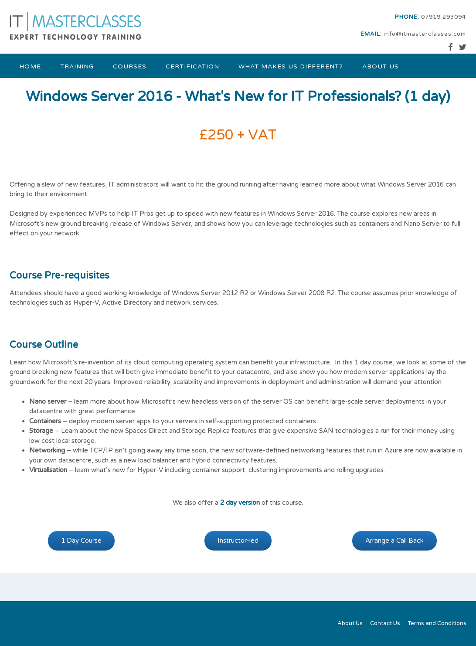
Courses (129, 66)
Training (77, 66)
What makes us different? (290, 66)
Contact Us (385, 623)
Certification (192, 66)
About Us (380, 66)
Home (30, 66)
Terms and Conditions (437, 623)
